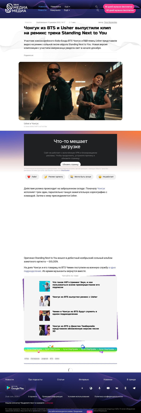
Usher (57, 359)
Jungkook (45, 359)
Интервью (84, 379)
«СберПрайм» (65, 170)
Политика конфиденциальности (109, 396)
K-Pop (27, 359)
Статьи (60, 379)
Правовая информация (52, 396)
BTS (51, 359)
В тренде (131, 379)
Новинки (108, 379)
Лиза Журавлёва (110, 22)
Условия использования (78, 396)
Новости (28, 22)
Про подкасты (35, 379)
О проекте (32, 396)
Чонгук (101, 188)
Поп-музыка (35, 359)
